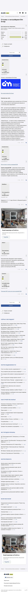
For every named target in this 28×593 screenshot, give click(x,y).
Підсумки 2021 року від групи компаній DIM (11, 291)
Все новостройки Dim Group (7, 93)
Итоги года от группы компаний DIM (9, 164)
